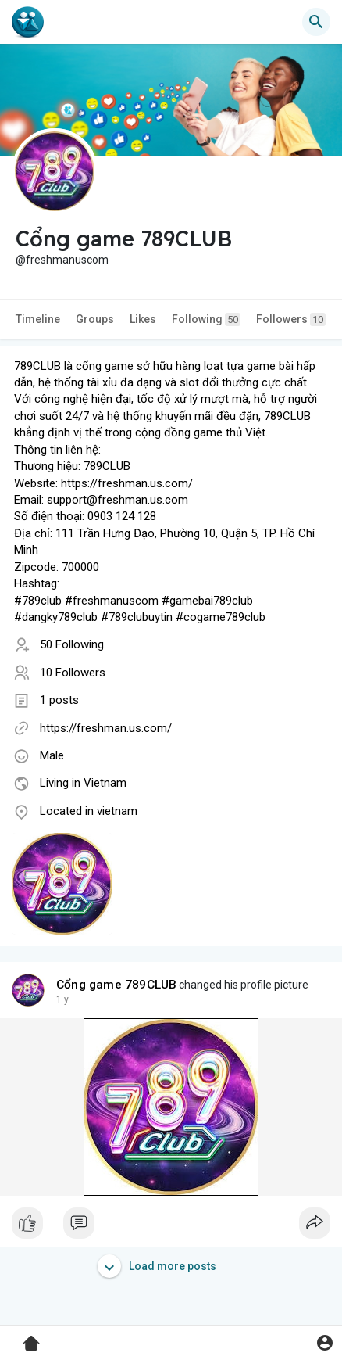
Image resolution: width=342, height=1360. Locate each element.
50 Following (72, 644)
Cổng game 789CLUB (116, 985)
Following (206, 319)
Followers (291, 319)
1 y (62, 999)
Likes (143, 319)
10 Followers (72, 673)
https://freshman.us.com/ (106, 728)
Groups (95, 319)
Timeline (38, 319)
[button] (316, 22)
